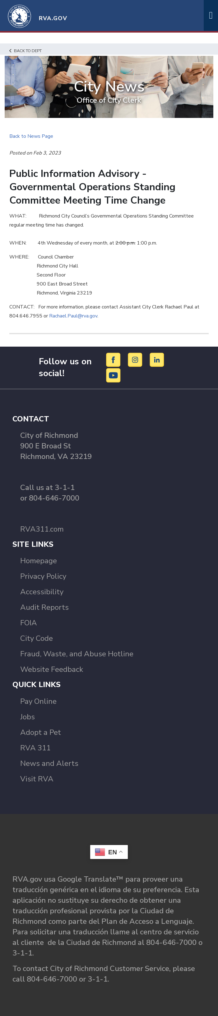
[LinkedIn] (157, 359)
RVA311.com (42, 529)
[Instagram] (136, 359)
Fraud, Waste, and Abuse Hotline (76, 654)
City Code (36, 638)
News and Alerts (49, 763)
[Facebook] (114, 359)
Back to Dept (25, 51)
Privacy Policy (43, 576)
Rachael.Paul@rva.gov (73, 315)
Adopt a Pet (40, 732)
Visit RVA (36, 779)
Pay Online (38, 701)
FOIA (28, 623)
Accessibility (41, 592)
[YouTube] (113, 375)
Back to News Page (31, 136)
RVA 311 (35, 748)
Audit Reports (44, 607)
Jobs (27, 717)
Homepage (38, 561)
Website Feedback (51, 669)
